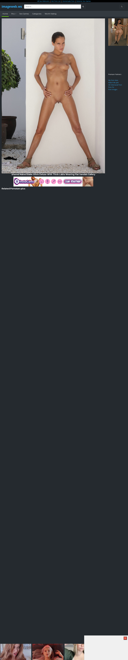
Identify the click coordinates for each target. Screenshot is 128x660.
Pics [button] (13, 14)
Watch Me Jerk (113, 83)
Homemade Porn (68, 1)
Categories (36, 14)
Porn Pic (111, 87)
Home (5, 14)
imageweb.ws (12, 6)
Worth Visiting (50, 14)
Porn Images (112, 89)
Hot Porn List (56, 1)
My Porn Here (113, 80)
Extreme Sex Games (83, 1)
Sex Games (24, 14)
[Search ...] (53, 6)
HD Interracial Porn (115, 85)
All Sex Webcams (43, 1)
